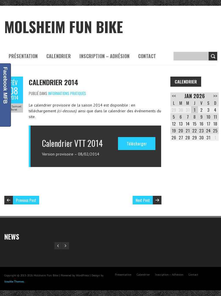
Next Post (143, 200)
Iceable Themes (14, 281)
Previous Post (26, 200)
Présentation (23, 56)
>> (215, 96)
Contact (147, 56)
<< (174, 96)
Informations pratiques (67, 93)
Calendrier (58, 56)
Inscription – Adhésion (104, 56)
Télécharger (137, 143)
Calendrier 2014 (53, 82)
